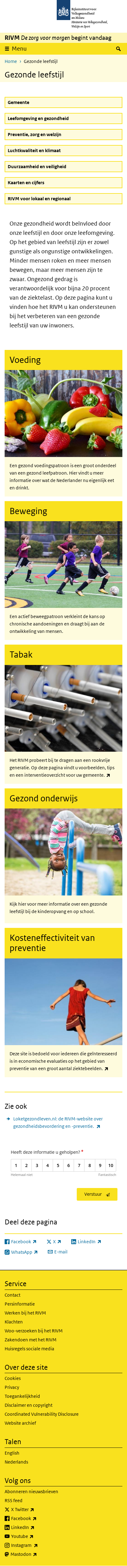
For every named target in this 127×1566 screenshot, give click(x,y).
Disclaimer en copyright (28, 1405)
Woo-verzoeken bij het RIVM (34, 1331)
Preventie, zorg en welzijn (34, 134)
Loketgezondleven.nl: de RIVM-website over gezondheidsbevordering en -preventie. (67, 1123)
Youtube (36, 1536)
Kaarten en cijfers (26, 182)
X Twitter (36, 1509)
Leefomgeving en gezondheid (38, 118)
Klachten (14, 1322)
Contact (12, 1295)
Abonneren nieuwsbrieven (31, 1491)
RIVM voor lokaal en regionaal (39, 198)
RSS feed (14, 1500)
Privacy (12, 1387)
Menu (19, 48)
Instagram (38, 1545)
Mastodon (37, 1554)
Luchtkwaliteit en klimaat (34, 150)
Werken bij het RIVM (25, 1313)
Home (11, 61)
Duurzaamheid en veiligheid (37, 166)
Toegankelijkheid (22, 1396)
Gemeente (18, 102)
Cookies (13, 1378)
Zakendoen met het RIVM (30, 1340)
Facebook (37, 1518)
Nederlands (16, 1462)
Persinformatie (20, 1304)
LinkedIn (36, 1527)
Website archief (20, 1423)
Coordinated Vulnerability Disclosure (42, 1414)
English (12, 1453)
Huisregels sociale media (29, 1349)
